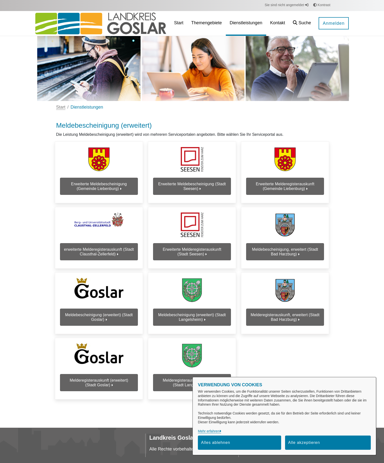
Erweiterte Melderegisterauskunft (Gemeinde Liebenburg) (285, 187)
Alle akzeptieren (304, 442)
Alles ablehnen (215, 442)
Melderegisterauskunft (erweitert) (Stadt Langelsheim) (192, 393)
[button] (302, 23)
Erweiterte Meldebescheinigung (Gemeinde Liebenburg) (99, 187)
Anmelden (334, 23)
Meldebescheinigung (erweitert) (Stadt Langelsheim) (192, 324)
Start (60, 107)
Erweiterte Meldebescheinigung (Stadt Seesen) (192, 187)
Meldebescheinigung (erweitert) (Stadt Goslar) (99, 324)
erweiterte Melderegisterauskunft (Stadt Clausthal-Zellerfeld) (99, 256)
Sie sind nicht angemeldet (286, 5)
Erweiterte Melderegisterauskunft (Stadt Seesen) (192, 256)
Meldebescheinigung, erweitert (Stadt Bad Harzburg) (285, 256)
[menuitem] (178, 23)
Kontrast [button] (321, 5)
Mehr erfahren (208, 431)
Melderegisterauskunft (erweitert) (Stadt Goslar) (99, 393)
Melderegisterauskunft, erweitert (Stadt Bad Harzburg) (285, 324)
